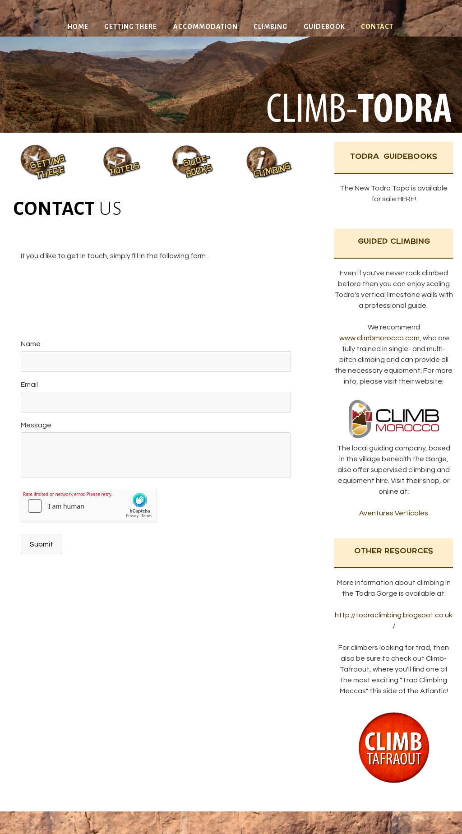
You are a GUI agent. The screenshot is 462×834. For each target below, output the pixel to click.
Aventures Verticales (393, 513)
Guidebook (324, 26)
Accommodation (205, 26)
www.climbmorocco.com (379, 338)
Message (36, 425)
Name (31, 344)
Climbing (270, 26)
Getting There (130, 26)
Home (78, 26)
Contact (377, 26)
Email (29, 384)
